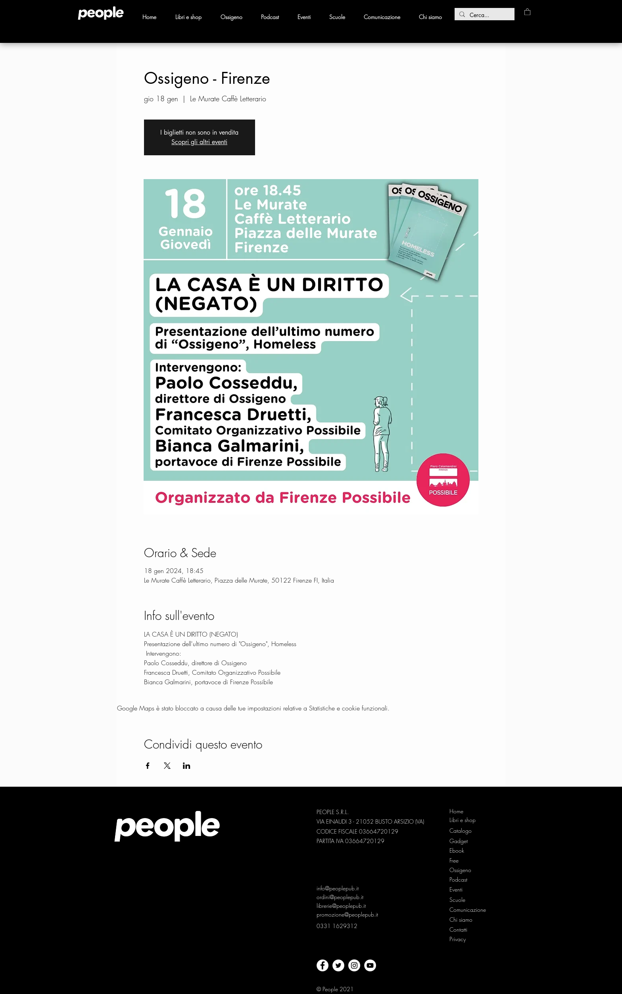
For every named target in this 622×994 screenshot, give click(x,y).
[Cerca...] (484, 15)
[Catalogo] (462, 831)
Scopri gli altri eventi (199, 142)
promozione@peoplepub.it (347, 914)
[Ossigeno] (462, 870)
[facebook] (322, 965)
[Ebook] (462, 850)
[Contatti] (458, 929)
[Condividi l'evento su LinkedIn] (186, 765)
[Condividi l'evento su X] (167, 765)
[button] (527, 11)
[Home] (462, 811)
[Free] (462, 860)
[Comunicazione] (468, 910)
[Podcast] (462, 879)
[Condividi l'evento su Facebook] (148, 765)
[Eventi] (456, 889)
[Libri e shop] (463, 820)
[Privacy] (458, 939)
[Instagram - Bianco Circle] (354, 965)
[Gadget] (462, 841)
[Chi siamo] (462, 920)
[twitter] (338, 965)
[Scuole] (457, 900)
